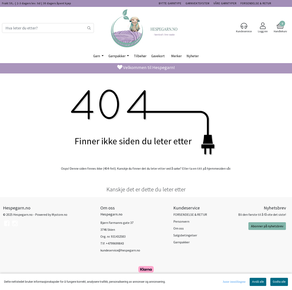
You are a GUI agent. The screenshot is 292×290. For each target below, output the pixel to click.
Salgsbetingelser (185, 235)
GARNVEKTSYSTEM (197, 3)
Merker (176, 56)
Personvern (181, 221)
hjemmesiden (216, 168)
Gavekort (158, 56)
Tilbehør (140, 56)
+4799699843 (115, 243)
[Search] (48, 28)
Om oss (178, 228)
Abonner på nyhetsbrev (267, 226)
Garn (97, 56)
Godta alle (279, 281)
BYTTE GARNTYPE (170, 3)
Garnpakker (117, 56)
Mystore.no (59, 214)
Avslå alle (258, 281)
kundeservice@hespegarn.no (120, 250)
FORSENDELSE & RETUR (255, 3)
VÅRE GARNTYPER (225, 3)
